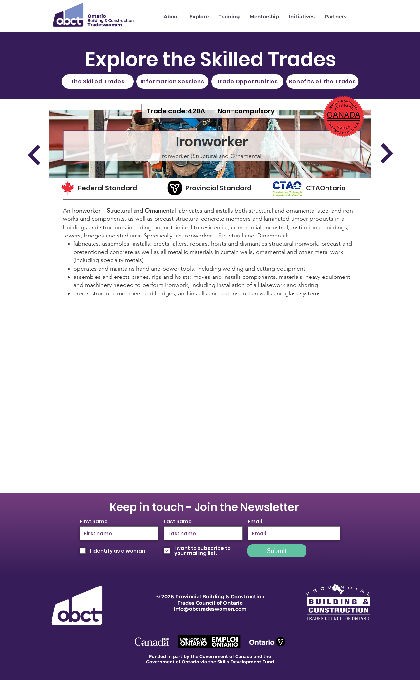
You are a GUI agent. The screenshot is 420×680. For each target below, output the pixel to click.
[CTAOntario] (331, 188)
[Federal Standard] (114, 188)
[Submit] (276, 550)
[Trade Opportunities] (247, 81)
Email (255, 521)
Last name (178, 521)
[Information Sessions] (172, 81)
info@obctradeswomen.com (210, 609)
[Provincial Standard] (221, 188)
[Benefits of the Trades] (322, 81)
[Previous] (34, 155)
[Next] (387, 153)
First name (94, 521)
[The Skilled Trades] (97, 81)
